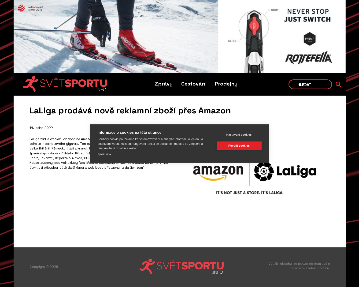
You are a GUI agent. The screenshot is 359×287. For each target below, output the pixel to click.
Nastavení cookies (239, 134)
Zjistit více (104, 154)
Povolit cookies (239, 145)
